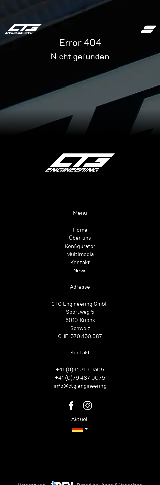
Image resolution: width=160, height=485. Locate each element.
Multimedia (80, 254)
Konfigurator (80, 246)
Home (80, 230)
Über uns (80, 238)
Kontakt (80, 262)
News (80, 270)
